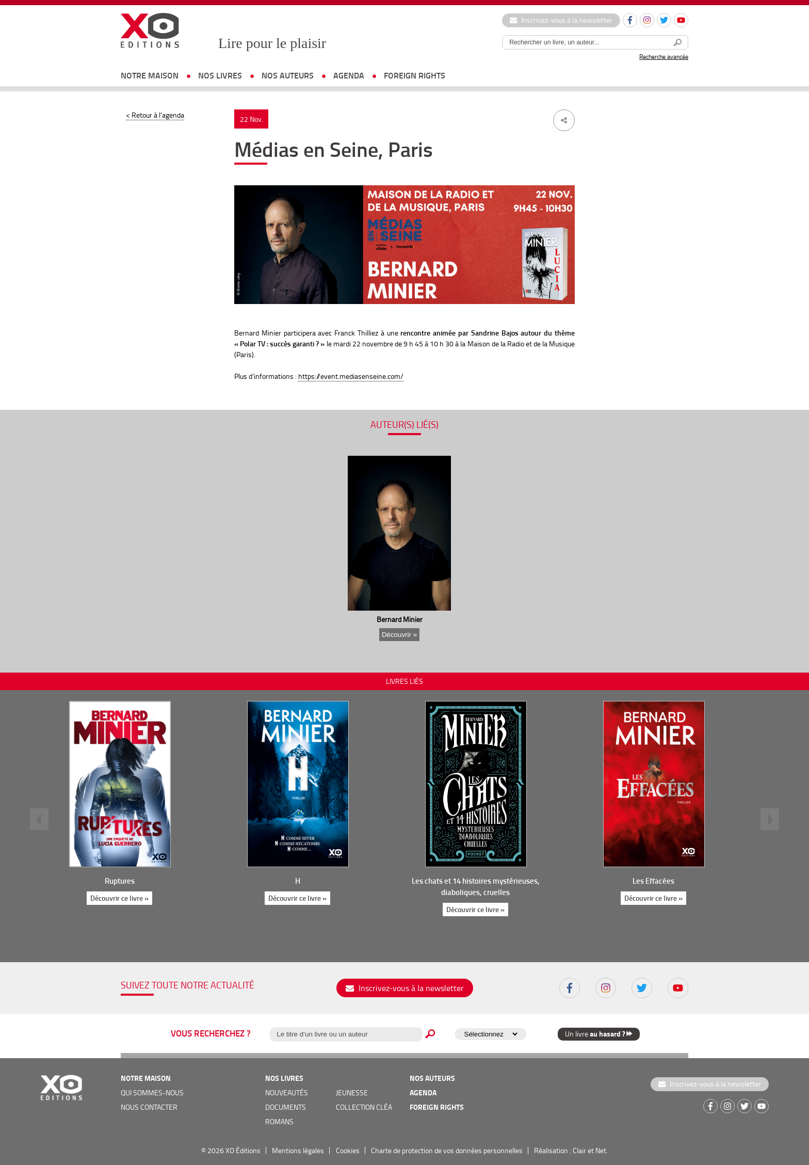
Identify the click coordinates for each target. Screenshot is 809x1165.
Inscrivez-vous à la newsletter (561, 20)
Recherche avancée (663, 56)
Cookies (348, 1150)
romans (279, 1121)
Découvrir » (399, 635)
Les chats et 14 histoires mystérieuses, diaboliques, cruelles (476, 886)
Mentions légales (298, 1150)
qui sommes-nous (152, 1092)
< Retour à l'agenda (155, 115)
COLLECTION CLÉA (364, 1107)
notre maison (150, 75)
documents (285, 1107)
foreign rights (414, 75)
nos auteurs (288, 75)
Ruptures (120, 880)
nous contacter (149, 1107)
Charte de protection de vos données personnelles (447, 1150)
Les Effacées (653, 880)
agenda (348, 75)
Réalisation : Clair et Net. (571, 1150)
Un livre (599, 1033)
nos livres (220, 75)
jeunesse (352, 1092)
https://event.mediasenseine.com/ (350, 376)
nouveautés (286, 1092)
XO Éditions (243, 1150)
